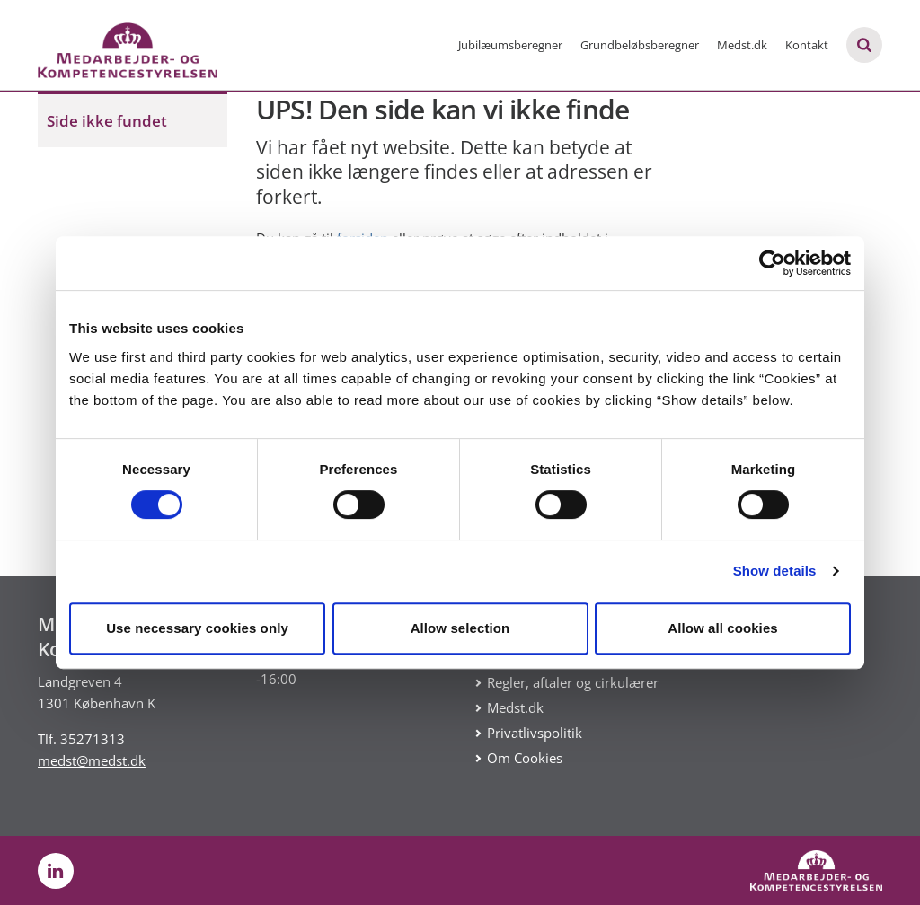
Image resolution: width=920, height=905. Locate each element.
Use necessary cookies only (197, 628)
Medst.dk (742, 45)
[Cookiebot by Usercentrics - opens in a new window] (772, 263)
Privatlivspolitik (534, 733)
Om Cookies (524, 758)
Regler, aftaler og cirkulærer (573, 682)
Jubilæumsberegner (510, 45)
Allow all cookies (723, 628)
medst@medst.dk (92, 760)
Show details (775, 570)
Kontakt (806, 45)
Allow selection (460, 628)
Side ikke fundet (107, 120)
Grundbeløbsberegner (639, 45)
